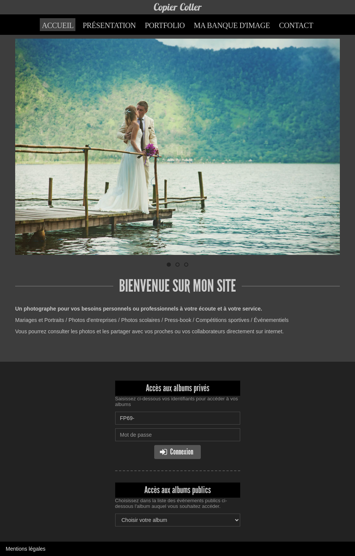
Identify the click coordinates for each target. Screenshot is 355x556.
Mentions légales (25, 549)
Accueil (58, 25)
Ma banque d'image (232, 25)
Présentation (109, 25)
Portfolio (165, 25)
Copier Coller (177, 7)
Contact (296, 25)
